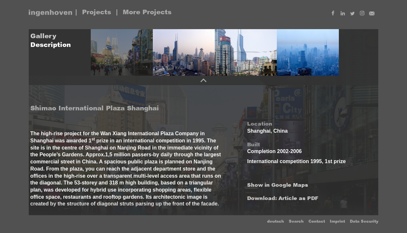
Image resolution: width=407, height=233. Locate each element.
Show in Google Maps (277, 185)
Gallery (43, 36)
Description (50, 44)
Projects (96, 12)
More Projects (147, 12)
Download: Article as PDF (282, 198)
